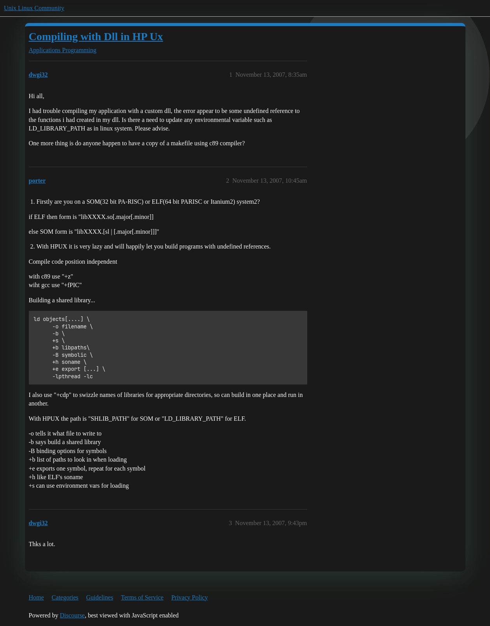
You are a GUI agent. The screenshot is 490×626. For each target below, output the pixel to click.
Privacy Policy (189, 597)
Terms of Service (142, 597)
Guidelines (99, 597)
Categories (65, 597)
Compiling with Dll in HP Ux (96, 36)
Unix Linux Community (34, 8)
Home (36, 597)
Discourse (72, 615)
